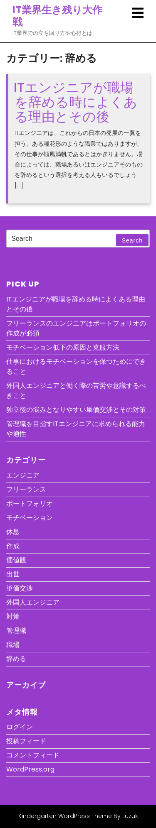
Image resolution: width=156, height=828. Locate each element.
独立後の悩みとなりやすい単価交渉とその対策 (76, 409)
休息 (13, 531)
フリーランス (26, 489)
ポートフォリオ (29, 503)
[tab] (138, 13)
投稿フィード (26, 741)
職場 (13, 644)
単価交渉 (19, 588)
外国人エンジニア (32, 602)
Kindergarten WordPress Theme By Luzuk (78, 816)
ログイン (19, 727)
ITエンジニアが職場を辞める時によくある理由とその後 (75, 102)
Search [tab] (132, 240)
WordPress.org (30, 769)
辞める (16, 659)
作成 (13, 546)
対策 (13, 616)
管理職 (16, 630)
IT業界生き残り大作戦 (57, 16)
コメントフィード (32, 755)
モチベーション (29, 517)
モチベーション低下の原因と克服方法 (62, 347)
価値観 (16, 560)
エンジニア (23, 475)
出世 (13, 574)
